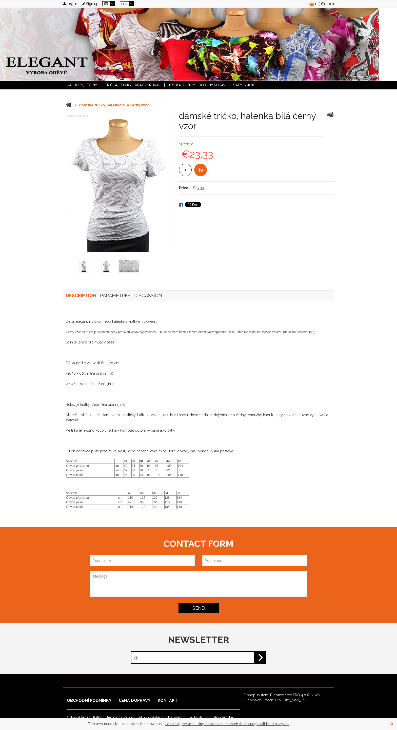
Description (81, 295)
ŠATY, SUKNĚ (244, 85)
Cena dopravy (134, 700)
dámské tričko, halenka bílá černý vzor (114, 105)
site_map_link (295, 700)
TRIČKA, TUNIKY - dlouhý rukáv (197, 85)
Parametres (115, 295)
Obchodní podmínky (89, 700)
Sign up (90, 4)
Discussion (148, 295)
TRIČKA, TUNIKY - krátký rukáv (133, 85)
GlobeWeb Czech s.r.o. (263, 700)
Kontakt (167, 700)
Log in (70, 4)
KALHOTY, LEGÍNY (82, 85)
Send (198, 608)
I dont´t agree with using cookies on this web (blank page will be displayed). (227, 724)
